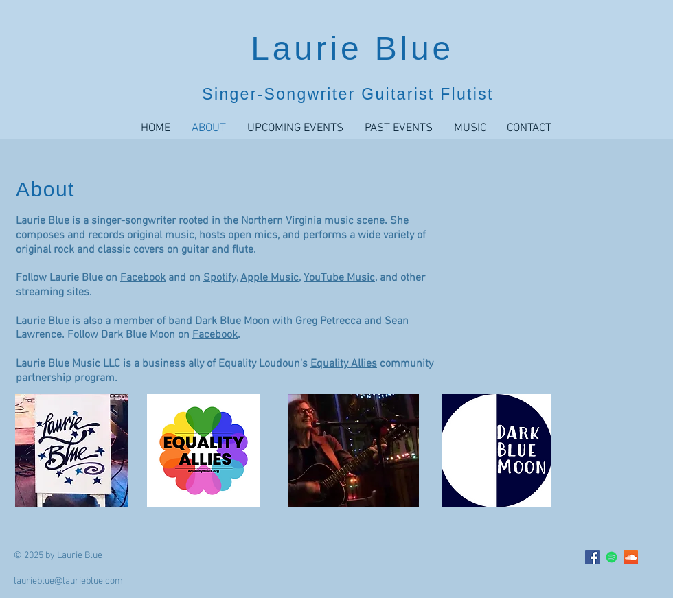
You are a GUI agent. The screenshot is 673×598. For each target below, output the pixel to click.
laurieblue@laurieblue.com (68, 581)
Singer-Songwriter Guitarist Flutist (347, 94)
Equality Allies (343, 364)
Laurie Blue (352, 48)
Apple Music (269, 278)
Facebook (143, 278)
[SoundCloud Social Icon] (631, 557)
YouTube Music (339, 278)
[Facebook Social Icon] (592, 557)
